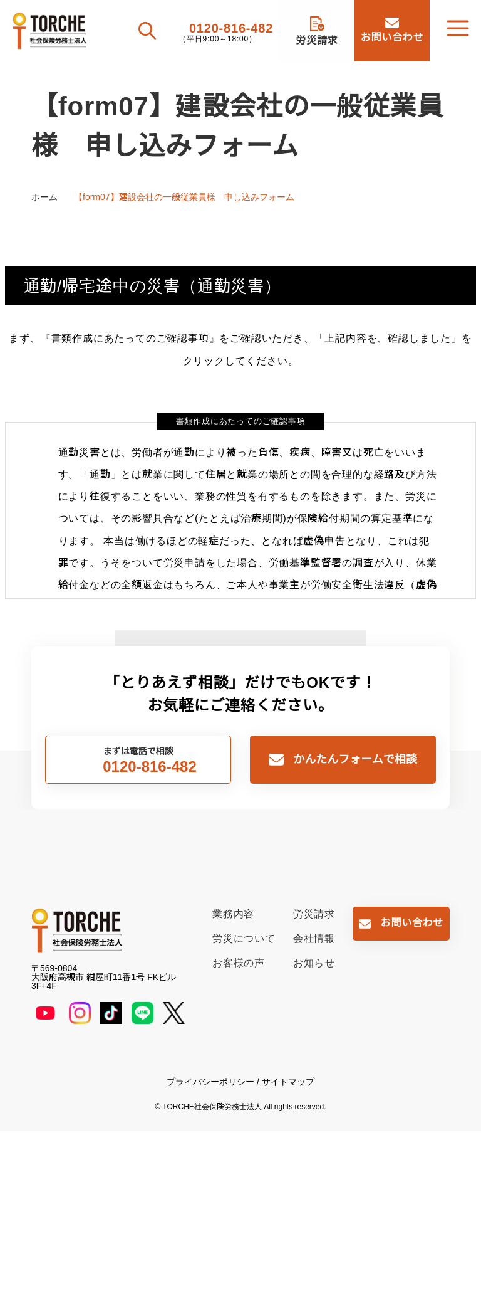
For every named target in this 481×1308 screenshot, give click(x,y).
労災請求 (314, 1090)
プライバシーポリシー (210, 1258)
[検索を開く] (148, 31)
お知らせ (314, 1139)
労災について (244, 1115)
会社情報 (314, 1115)
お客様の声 (238, 1139)
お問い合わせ (412, 1099)
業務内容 (233, 1090)
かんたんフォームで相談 (354, 936)
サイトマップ (288, 1258)
